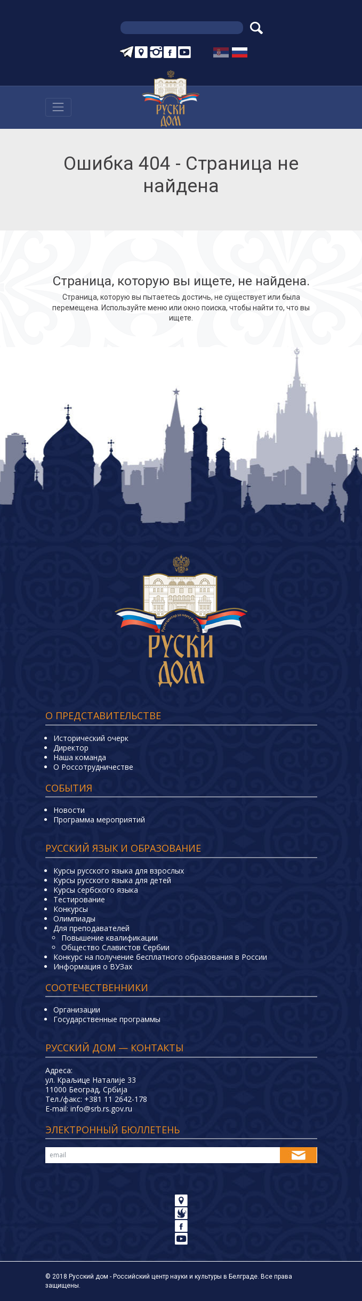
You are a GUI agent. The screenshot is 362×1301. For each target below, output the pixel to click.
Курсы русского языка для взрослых (118, 871)
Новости (69, 810)
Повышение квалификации (109, 938)
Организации (76, 1009)
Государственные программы (106, 1019)
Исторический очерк (90, 738)
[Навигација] (58, 107)
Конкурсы (70, 909)
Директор (71, 748)
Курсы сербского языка (95, 890)
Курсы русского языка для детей (112, 880)
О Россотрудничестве (93, 767)
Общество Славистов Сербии (115, 947)
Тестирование (79, 899)
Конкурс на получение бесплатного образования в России (160, 957)
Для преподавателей (91, 928)
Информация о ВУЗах (92, 966)
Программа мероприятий (99, 819)
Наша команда (79, 757)
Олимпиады (74, 918)
